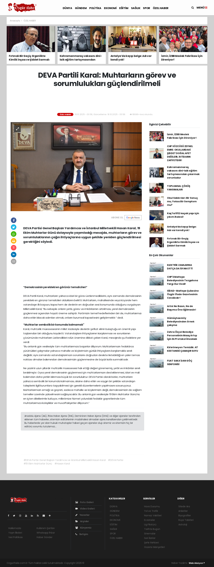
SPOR (146, 8)
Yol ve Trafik (151, 511)
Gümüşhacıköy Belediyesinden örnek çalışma (180, 321)
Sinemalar (149, 533)
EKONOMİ (110, 8)
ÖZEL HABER (161, 8)
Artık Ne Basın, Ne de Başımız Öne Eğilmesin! (181, 307)
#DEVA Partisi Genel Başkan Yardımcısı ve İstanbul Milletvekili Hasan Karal (65, 460)
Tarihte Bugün (152, 529)
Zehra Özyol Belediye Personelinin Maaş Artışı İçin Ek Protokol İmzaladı (182, 335)
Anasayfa (15, 20)
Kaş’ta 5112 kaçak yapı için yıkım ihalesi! (183, 215)
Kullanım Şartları (46, 528)
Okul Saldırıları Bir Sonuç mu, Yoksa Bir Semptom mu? (182, 201)
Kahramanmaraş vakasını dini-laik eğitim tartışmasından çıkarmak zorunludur (183, 172)
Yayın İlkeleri (15, 532)
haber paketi (108, 563)
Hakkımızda (14, 528)
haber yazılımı (92, 563)
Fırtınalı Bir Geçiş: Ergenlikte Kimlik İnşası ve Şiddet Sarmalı (183, 242)
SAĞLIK (135, 8)
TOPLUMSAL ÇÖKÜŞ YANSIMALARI (178, 187)
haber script (153, 563)
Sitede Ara (184, 506)
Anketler (183, 511)
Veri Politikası (15, 537)
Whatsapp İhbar (46, 532)
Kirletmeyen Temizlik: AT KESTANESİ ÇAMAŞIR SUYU (182, 349)
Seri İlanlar (149, 538)
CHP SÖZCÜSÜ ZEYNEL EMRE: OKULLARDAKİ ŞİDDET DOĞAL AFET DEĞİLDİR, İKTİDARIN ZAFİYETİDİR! (180, 153)
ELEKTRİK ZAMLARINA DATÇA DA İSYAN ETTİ (180, 266)
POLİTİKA (95, 8)
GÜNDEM (81, 8)
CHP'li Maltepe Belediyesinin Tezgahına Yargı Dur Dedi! (182, 280)
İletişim (81, 534)
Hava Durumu (152, 506)
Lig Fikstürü (150, 524)
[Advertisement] (107, 100)
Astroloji (182, 524)
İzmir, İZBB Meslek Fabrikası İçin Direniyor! (182, 136)
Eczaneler (149, 520)
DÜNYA (67, 8)
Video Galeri (85, 508)
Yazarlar (82, 515)
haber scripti (123, 563)
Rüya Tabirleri (185, 520)
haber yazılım (138, 563)
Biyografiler (184, 515)
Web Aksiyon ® (197, 563)
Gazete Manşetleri (154, 547)
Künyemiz (83, 527)
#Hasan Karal (62, 463)
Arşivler (82, 521)
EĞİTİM (123, 8)
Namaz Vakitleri (153, 515)
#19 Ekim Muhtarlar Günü (38, 463)
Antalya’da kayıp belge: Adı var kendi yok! (182, 228)
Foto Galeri (84, 502)
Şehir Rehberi (151, 542)
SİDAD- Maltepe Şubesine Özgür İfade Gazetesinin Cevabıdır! (183, 294)
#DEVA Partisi (115, 460)
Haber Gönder (44, 537)
